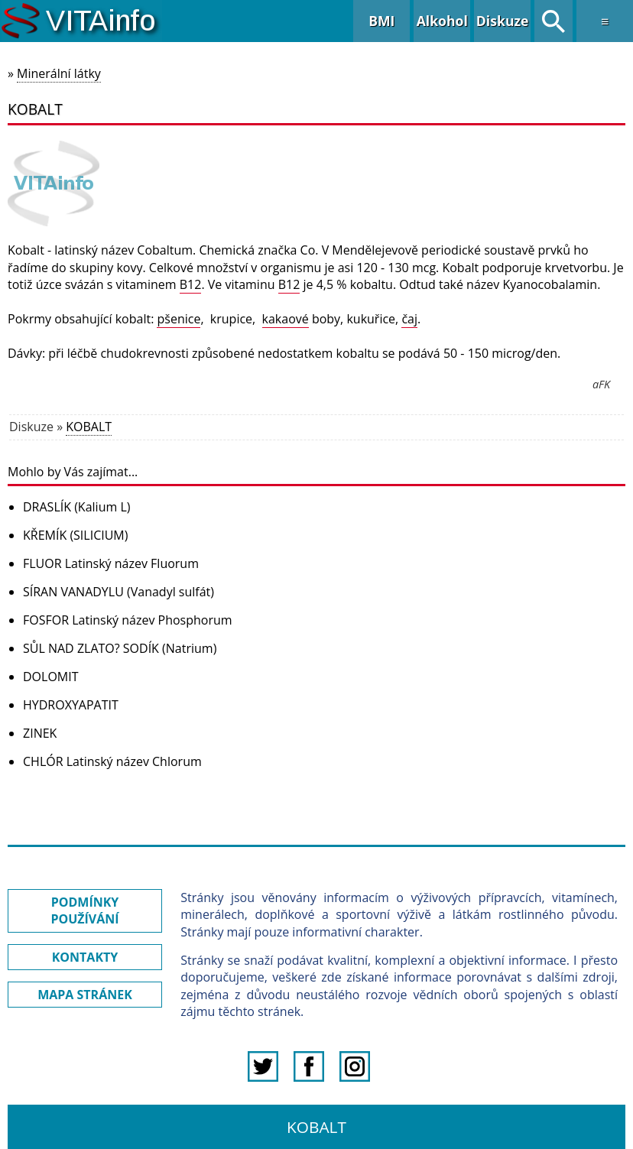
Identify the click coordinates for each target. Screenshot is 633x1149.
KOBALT (89, 426)
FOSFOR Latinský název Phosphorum (127, 620)
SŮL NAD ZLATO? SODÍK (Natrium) (119, 648)
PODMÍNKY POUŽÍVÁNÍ (84, 910)
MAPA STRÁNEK (84, 994)
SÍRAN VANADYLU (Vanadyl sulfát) (118, 591)
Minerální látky (59, 73)
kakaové (285, 318)
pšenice (178, 318)
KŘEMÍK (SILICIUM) (75, 535)
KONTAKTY (85, 957)
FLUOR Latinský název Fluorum (111, 563)
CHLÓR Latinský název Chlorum (112, 761)
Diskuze (502, 20)
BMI (381, 20)
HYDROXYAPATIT (70, 704)
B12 (191, 284)
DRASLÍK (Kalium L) (76, 506)
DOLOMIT (51, 676)
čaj (409, 318)
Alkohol (442, 20)
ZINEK (40, 733)
